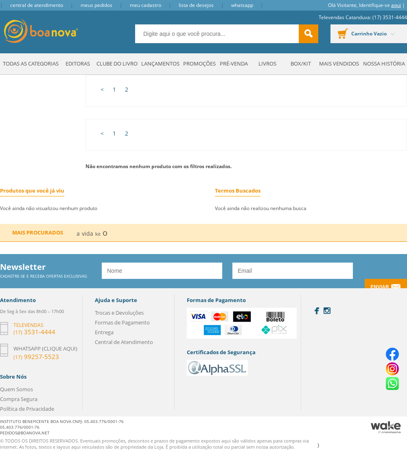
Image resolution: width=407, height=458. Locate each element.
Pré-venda (234, 63)
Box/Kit (301, 63)
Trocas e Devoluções (119, 312)
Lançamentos (160, 63)
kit (98, 233)
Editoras (78, 63)
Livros (267, 63)
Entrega (104, 332)
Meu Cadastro (145, 5)
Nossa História (384, 63)
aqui (396, 5)
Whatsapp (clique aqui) (45, 348)
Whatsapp (242, 5)
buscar (308, 33)
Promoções (199, 63)
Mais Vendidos (339, 63)
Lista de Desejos (196, 5)
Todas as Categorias (31, 63)
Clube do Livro (117, 63)
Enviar (379, 287)
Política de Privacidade (27, 408)
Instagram (327, 310)
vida (87, 233)
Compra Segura (18, 399)
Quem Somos (16, 389)
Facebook (317, 310)
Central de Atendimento (36, 5)
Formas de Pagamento (122, 322)
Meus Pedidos (96, 5)
